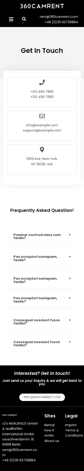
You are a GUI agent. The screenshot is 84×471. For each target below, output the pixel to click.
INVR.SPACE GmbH (23, 423)
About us (51, 441)
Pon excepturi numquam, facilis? (35, 258)
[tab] (42, 237)
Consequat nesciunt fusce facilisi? (36, 322)
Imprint (71, 425)
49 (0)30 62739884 (20, 460)
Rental (49, 425)
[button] (42, 397)
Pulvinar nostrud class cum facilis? (37, 236)
